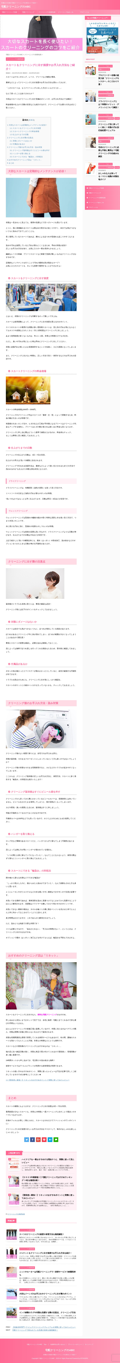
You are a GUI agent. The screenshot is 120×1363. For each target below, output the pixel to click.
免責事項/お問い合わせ (57, 1344)
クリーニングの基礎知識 (47, 12)
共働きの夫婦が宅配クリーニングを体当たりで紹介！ (60, 1354)
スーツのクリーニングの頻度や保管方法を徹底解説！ (41, 1234)
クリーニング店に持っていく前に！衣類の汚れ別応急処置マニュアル (108, 127)
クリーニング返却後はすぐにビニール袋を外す (30, 150)
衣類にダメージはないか (21, 141)
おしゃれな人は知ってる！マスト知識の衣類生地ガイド (108, 176)
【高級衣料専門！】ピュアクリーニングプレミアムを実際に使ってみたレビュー (44, 1327)
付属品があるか (17, 144)
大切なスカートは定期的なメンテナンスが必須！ (27, 125)
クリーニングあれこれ (65, 12)
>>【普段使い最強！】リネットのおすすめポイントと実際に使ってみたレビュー (37, 1080)
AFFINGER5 (84, 1358)
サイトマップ (89, 1344)
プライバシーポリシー (75, 1344)
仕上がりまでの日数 (19, 134)
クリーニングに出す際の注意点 (20, 138)
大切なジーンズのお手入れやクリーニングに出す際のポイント (45, 1294)
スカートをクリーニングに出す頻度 (25, 128)
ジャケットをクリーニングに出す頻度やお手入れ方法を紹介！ (45, 1253)
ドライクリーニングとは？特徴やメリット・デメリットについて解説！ (108, 104)
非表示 (31, 120)
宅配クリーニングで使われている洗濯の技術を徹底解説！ (35, 1330)
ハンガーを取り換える (20, 153)
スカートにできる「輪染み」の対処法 (26, 157)
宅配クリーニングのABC (16, 6)
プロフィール (84, 12)
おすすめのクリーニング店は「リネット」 (24, 160)
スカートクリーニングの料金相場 (24, 131)
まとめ (10, 163)
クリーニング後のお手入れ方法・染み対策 (24, 147)
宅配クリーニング (28, 12)
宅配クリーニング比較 (9, 12)
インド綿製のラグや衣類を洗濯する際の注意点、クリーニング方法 (47, 1313)
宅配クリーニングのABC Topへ (37, 1344)
